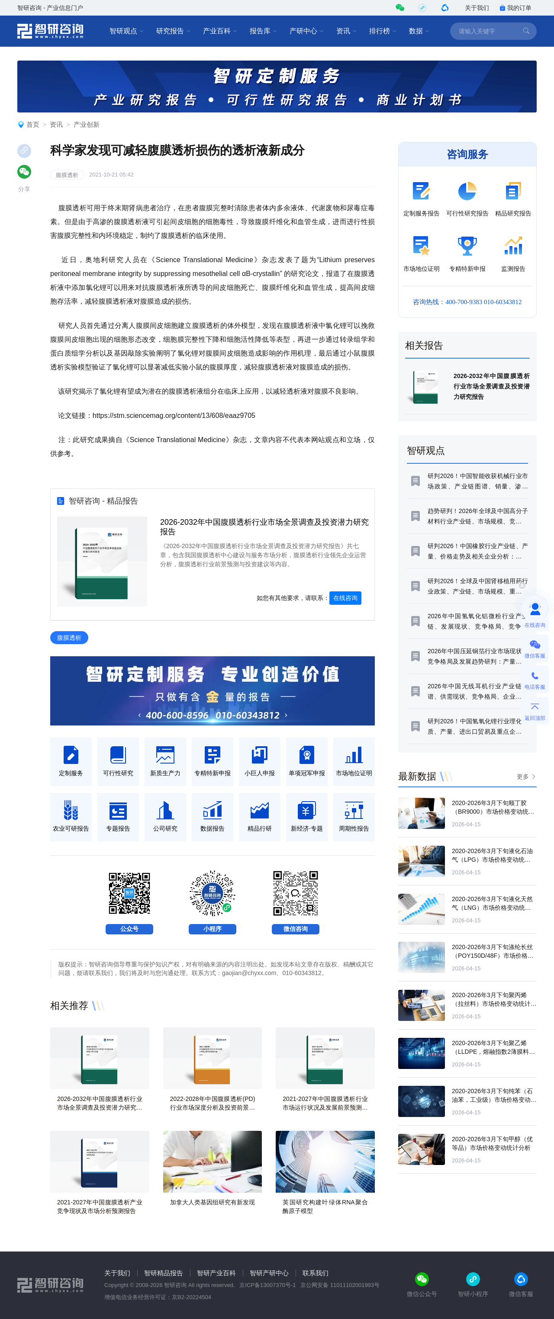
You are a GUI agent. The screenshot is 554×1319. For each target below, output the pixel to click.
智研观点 (127, 31)
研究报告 (173, 31)
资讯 (346, 31)
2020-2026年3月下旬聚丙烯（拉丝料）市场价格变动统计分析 (494, 1004)
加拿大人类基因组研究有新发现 (212, 1202)
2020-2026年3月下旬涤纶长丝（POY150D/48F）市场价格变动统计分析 (493, 956)
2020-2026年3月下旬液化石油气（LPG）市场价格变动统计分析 (494, 859)
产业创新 (87, 124)
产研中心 (307, 31)
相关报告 (424, 345)
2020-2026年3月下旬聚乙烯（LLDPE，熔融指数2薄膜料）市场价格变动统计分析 (493, 1052)
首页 (32, 124)
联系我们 (316, 1273)
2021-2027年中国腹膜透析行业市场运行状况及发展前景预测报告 (325, 1107)
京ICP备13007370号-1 (267, 1285)
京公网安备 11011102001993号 (340, 1285)
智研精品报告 (163, 1273)
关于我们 (477, 7)
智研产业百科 (216, 1273)
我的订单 (515, 8)
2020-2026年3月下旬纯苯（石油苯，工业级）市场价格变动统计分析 (494, 1100)
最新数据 (417, 776)
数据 (419, 31)
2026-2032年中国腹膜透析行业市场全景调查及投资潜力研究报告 (99, 1107)
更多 (523, 776)
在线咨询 (345, 597)
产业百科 (220, 31)
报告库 (263, 31)
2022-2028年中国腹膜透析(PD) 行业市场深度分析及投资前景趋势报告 (212, 1107)
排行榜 (383, 31)
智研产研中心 (269, 1273)
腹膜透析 (67, 175)
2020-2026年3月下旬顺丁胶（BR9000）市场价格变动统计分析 (493, 811)
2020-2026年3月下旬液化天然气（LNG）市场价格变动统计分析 (492, 907)
